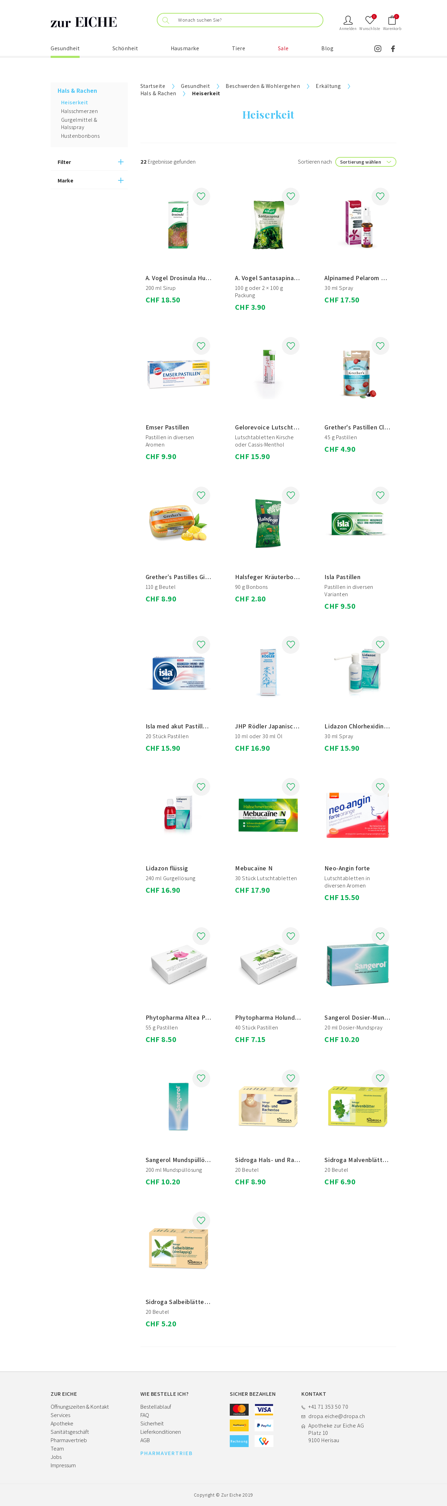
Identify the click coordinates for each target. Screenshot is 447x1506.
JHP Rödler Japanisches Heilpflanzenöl (290, 726)
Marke (65, 180)
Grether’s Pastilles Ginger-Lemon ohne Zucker (211, 577)
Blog (327, 48)
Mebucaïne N (253, 868)
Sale (283, 48)
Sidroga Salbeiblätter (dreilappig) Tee (200, 1302)
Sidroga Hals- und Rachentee (276, 1160)
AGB (145, 1440)
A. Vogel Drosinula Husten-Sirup (190, 278)
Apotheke (62, 1423)
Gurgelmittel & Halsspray (79, 123)
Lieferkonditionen (160, 1432)
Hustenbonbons (80, 136)
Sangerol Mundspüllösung (182, 1160)
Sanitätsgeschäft (70, 1432)
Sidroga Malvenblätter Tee (362, 1160)
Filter (64, 162)
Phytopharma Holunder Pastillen (281, 1017)
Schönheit (125, 48)
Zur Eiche (231, 1495)
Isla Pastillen (342, 577)
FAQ (144, 1415)
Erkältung (328, 86)
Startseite (153, 86)
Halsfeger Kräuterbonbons (272, 577)
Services (60, 1415)
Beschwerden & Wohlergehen (263, 86)
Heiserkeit (74, 102)
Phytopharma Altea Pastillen (186, 1017)
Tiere (239, 48)
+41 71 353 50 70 (328, 1406)
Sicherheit (152, 1423)
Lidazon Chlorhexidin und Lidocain (372, 726)
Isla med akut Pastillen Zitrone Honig (198, 726)
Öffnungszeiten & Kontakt (80, 1406)
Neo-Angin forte (347, 868)
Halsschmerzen (79, 111)
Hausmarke (185, 48)
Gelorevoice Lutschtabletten (276, 427)
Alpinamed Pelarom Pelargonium (370, 278)
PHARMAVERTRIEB (166, 1453)
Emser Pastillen (167, 427)
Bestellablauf (155, 1406)
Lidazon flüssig (167, 868)
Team (57, 1448)
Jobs (56, 1457)
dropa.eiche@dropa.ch (336, 1416)
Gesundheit (65, 48)
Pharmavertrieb (69, 1440)
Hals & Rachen (158, 93)
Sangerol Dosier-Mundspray (363, 1017)
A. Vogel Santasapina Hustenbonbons (287, 278)
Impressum (63, 1465)
